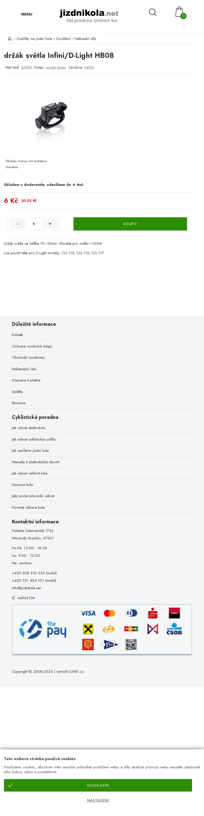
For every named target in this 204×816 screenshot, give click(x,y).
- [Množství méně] (17, 224)
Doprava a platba (26, 380)
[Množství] (34, 224)
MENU (26, 14)
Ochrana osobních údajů (32, 346)
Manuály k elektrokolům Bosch (36, 462)
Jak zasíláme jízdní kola (30, 450)
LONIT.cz (76, 671)
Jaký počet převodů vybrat (33, 496)
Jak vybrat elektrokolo (29, 428)
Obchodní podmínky (28, 357)
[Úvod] (9, 39)
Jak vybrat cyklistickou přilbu (34, 439)
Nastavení (98, 800)
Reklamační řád (24, 369)
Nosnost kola (22, 484)
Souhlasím (98, 785)
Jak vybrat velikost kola (30, 473)
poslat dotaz (56, 67)
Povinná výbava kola (28, 507)
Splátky (17, 391)
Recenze (18, 403)
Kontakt (17, 335)
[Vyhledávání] (159, 12)
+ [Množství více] (50, 224)
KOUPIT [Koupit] (130, 224)
